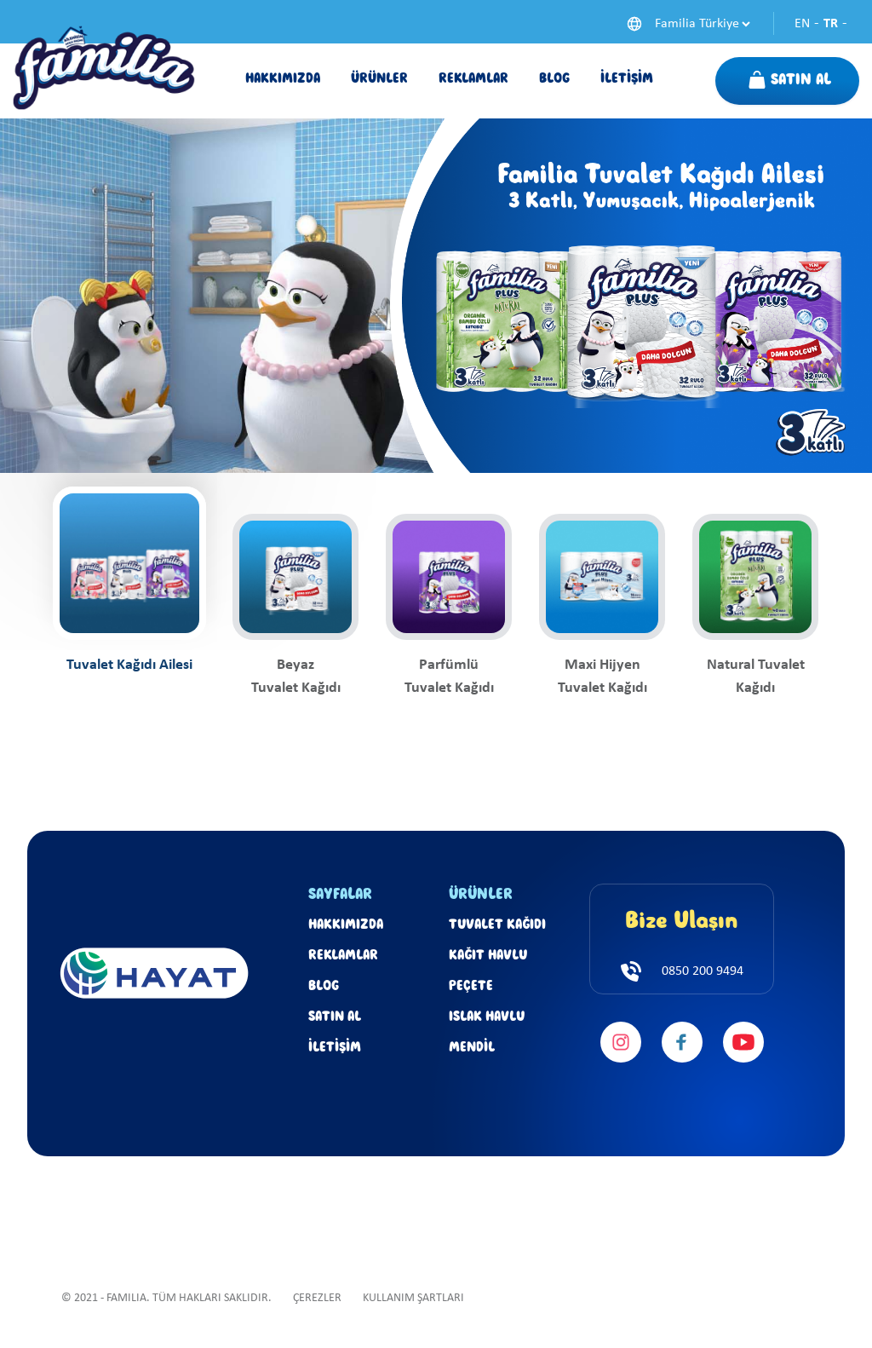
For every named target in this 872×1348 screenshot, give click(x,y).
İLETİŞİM (334, 1048)
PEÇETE (471, 987)
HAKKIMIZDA (345, 925)
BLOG (323, 987)
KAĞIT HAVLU (488, 956)
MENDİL (472, 1048)
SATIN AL (334, 1017)
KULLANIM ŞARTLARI (413, 1298)
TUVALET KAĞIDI (497, 925)
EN (802, 24)
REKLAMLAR (343, 956)
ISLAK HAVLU (487, 1017)
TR (830, 24)
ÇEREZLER (317, 1298)
